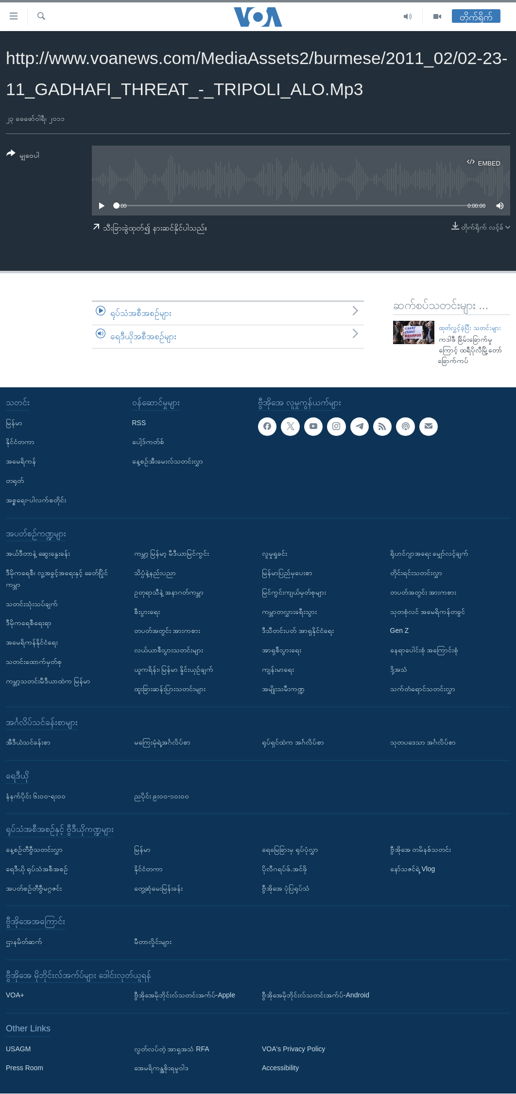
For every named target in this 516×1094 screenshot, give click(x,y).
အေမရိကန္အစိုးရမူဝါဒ (161, 1068)
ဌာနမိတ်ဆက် (24, 941)
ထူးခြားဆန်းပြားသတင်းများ (170, 689)
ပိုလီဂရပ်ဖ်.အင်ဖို (284, 869)
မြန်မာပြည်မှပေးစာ (287, 573)
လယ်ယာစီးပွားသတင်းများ (168, 650)
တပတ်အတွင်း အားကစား (167, 631)
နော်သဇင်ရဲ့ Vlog (412, 869)
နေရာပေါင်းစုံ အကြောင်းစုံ (424, 650)
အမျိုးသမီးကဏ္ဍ (283, 689)
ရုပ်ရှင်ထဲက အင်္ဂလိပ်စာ (293, 742)
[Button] (22, 156)
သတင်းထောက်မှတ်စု (34, 661)
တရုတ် (15, 480)
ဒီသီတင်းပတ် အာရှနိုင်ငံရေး (298, 631)
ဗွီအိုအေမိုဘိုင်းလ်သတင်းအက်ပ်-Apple (184, 995)
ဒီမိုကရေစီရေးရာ (29, 623)
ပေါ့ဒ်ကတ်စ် (148, 442)
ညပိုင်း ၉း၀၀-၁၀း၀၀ (161, 796)
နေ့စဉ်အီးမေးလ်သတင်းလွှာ (167, 461)
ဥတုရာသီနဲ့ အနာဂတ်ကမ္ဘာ (169, 592)
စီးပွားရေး (147, 611)
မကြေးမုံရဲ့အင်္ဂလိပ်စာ (162, 742)
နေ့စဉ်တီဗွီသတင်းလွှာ (34, 849)
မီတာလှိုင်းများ (153, 941)
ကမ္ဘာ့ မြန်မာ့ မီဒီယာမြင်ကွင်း (171, 553)
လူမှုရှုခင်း (274, 553)
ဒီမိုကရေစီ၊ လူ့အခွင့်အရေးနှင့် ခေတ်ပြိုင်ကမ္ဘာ (57, 578)
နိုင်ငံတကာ (20, 442)
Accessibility (280, 1068)
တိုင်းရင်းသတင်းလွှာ (416, 573)
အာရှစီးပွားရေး (281, 650)
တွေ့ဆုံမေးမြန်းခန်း (158, 888)
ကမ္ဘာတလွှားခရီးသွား (289, 611)
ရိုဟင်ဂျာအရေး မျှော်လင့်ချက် (429, 553)
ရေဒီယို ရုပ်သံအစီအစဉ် (37, 869)
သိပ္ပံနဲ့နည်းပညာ (155, 573)
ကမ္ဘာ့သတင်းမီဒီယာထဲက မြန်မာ (48, 681)
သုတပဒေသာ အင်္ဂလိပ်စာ (423, 742)
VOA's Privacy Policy (293, 1049)
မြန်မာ (14, 423)
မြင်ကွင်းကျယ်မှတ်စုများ (294, 592)
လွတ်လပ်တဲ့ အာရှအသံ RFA (171, 1049)
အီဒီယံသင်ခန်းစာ (28, 742)
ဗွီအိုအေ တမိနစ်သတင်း (420, 849)
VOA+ (15, 995)
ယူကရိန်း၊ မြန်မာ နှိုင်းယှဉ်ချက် (174, 669)
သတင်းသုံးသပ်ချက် (32, 604)
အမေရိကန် (21, 461)
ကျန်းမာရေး (278, 669)
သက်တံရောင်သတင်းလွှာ (422, 689)
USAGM (18, 1049)
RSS (139, 423)
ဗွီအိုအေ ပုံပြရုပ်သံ (286, 888)
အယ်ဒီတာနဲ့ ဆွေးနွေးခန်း (38, 553)
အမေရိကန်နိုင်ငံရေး (32, 642)
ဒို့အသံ (398, 669)
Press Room (24, 1068)
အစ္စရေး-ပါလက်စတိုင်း (36, 500)
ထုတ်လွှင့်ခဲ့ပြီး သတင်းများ (470, 328)
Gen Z (399, 631)
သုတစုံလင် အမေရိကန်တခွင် (427, 611)
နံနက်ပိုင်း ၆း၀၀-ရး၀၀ (36, 796)
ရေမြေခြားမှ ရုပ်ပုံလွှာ (290, 849)
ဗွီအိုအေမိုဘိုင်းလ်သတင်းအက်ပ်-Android (315, 995)
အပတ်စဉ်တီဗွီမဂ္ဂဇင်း (34, 888)
